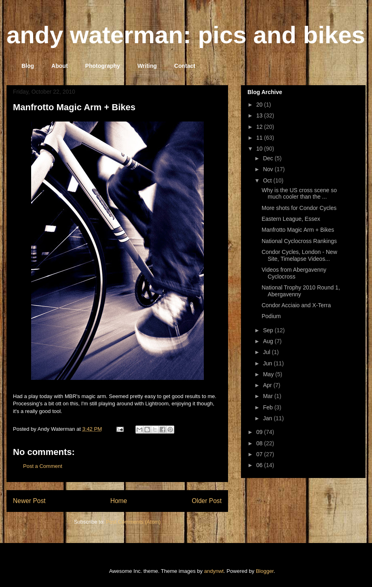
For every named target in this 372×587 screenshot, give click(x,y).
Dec (269, 158)
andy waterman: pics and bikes (185, 34)
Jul (267, 352)
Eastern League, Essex (291, 219)
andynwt (214, 571)
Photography (102, 66)
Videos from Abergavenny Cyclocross (294, 273)
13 (260, 115)
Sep (269, 330)
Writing (147, 66)
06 (260, 465)
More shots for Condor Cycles (299, 208)
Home (118, 500)
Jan (268, 418)
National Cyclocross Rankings (299, 241)
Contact (184, 66)
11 (260, 137)
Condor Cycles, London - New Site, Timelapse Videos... (299, 255)
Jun (268, 363)
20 (260, 104)
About (59, 66)
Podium (271, 316)
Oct (268, 180)
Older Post (207, 500)
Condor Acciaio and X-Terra (296, 305)
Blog (27, 66)
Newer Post (29, 500)
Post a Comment (42, 466)
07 (260, 454)
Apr (268, 385)
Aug (269, 341)
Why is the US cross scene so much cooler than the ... (299, 193)
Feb (268, 407)
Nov (269, 169)
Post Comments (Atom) (133, 522)
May (269, 374)
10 (260, 148)
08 (260, 443)
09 (260, 432)
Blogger (265, 571)
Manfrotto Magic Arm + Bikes (74, 107)
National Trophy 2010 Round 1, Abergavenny (301, 291)
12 (260, 127)
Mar (268, 396)
